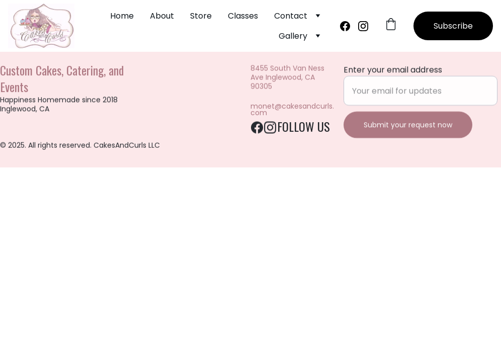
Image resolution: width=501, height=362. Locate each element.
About (162, 16)
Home (122, 16)
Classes (243, 16)
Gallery (293, 36)
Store (201, 16)
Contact (290, 16)
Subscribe (453, 26)
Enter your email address (393, 71)
